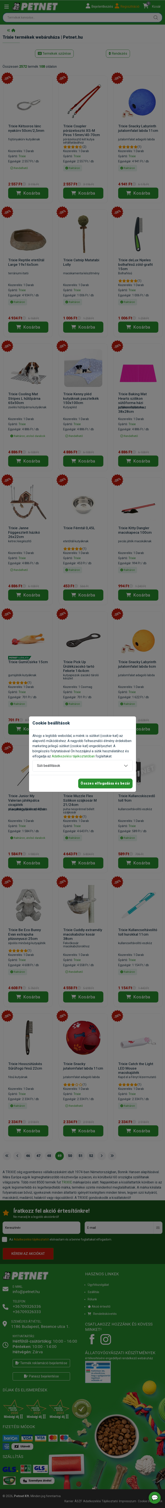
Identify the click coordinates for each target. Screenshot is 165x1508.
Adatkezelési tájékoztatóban (73, 756)
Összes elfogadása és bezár (105, 783)
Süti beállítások (48, 766)
